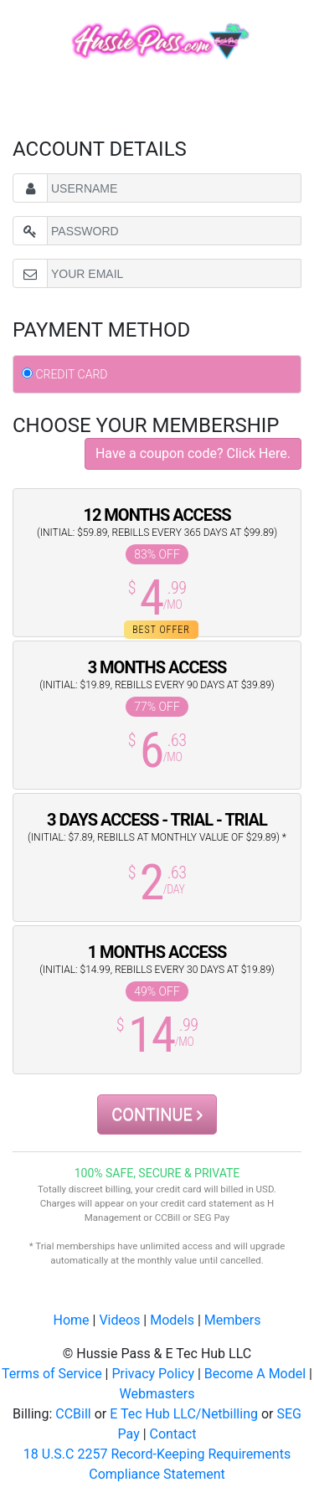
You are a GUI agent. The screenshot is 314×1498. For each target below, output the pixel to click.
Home (72, 1320)
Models (172, 1320)
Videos (119, 1320)
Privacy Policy (152, 1374)
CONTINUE (157, 1114)
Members (232, 1320)
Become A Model (255, 1374)
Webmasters (157, 1394)
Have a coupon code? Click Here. (193, 453)
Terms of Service (52, 1374)
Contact (173, 1434)
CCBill (72, 1414)
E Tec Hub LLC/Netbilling (184, 1414)
